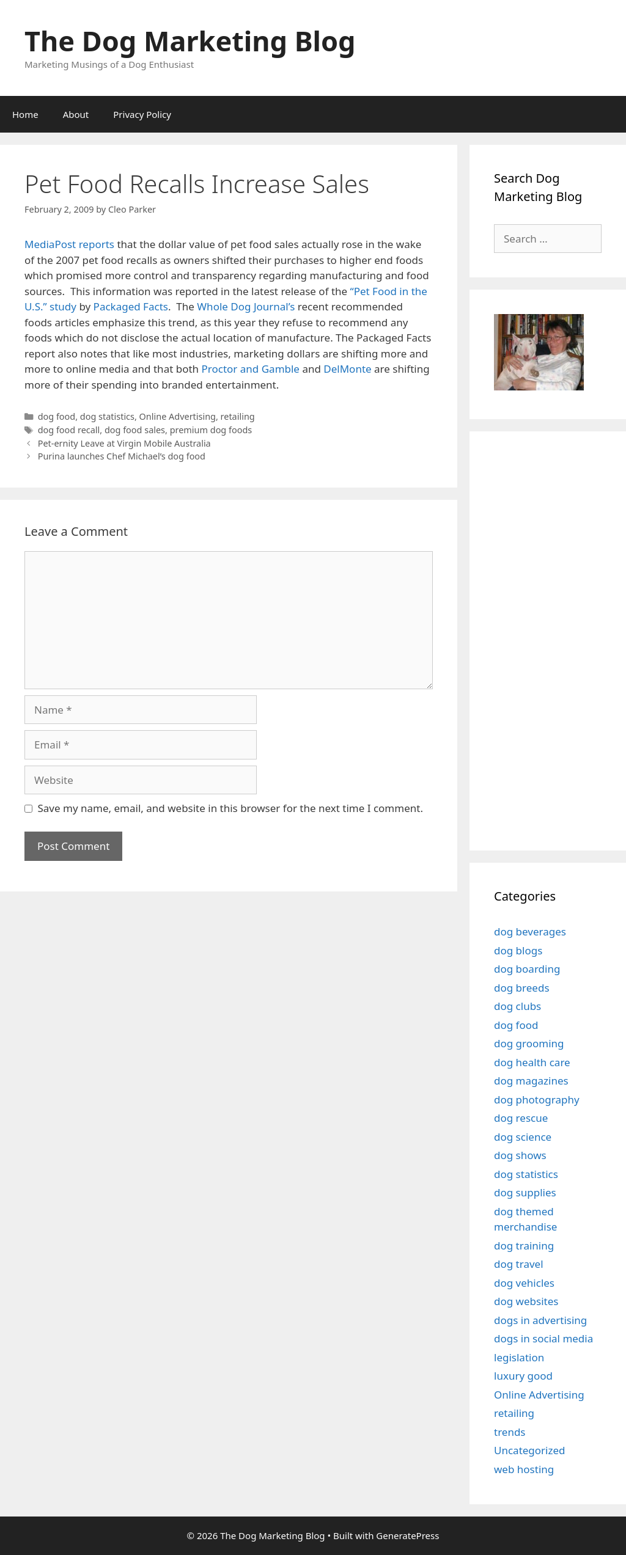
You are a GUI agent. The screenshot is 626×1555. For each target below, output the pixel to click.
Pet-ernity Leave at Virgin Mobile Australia (124, 443)
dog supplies (525, 1192)
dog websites (526, 1301)
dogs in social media (543, 1338)
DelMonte (347, 369)
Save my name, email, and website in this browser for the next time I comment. (230, 808)
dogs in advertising (540, 1320)
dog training (524, 1246)
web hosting (524, 1469)
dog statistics (107, 416)
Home (25, 114)
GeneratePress (407, 1535)
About (76, 114)
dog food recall (69, 430)
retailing (238, 416)
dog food (57, 416)
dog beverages (530, 931)
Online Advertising (177, 416)
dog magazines (531, 1081)
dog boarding (527, 969)
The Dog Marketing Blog (190, 40)
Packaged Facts (131, 306)
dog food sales (135, 430)
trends (510, 1432)
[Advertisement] (560, 639)
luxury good (523, 1376)
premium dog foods (211, 430)
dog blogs (518, 950)
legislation (519, 1357)
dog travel (518, 1264)
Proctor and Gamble (251, 369)
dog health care (532, 1062)
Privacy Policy (142, 114)
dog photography (537, 1099)
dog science (522, 1137)
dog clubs (517, 1006)
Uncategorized (529, 1450)
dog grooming (529, 1043)
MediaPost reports (70, 244)
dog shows (520, 1155)
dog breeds (522, 988)
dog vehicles (524, 1283)
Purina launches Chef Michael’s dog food (121, 456)
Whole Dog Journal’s (246, 306)
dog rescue (521, 1118)
